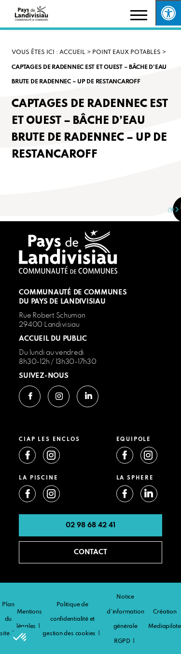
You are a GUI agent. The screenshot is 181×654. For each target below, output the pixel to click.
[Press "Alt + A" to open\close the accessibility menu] (168, 13)
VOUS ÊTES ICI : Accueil (48, 52)
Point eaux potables (126, 52)
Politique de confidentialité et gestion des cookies (69, 619)
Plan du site (7, 619)
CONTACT (90, 552)
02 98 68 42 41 (90, 525)
